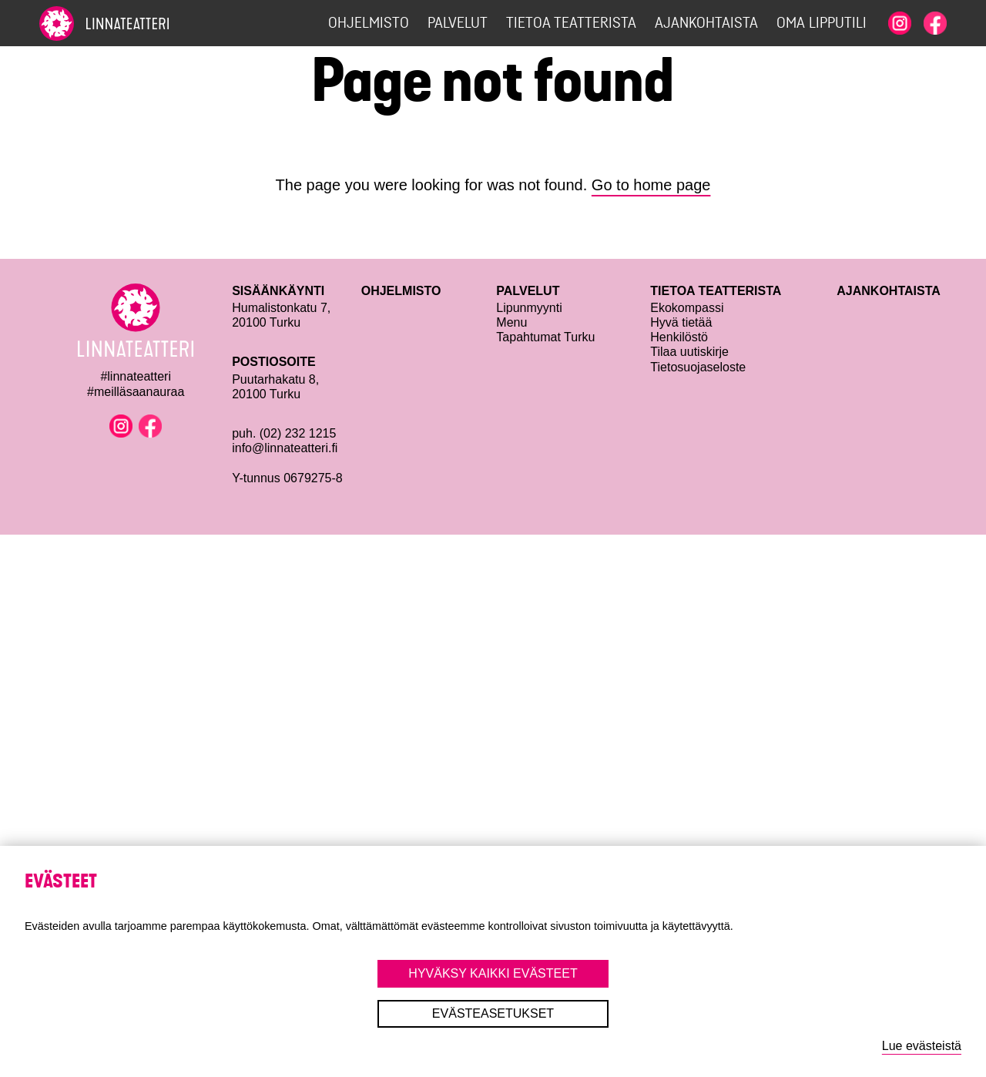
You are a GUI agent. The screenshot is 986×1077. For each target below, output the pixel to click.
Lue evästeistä (921, 1045)
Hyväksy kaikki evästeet (492, 973)
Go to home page (651, 184)
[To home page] (131, 23)
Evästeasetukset (493, 1013)
